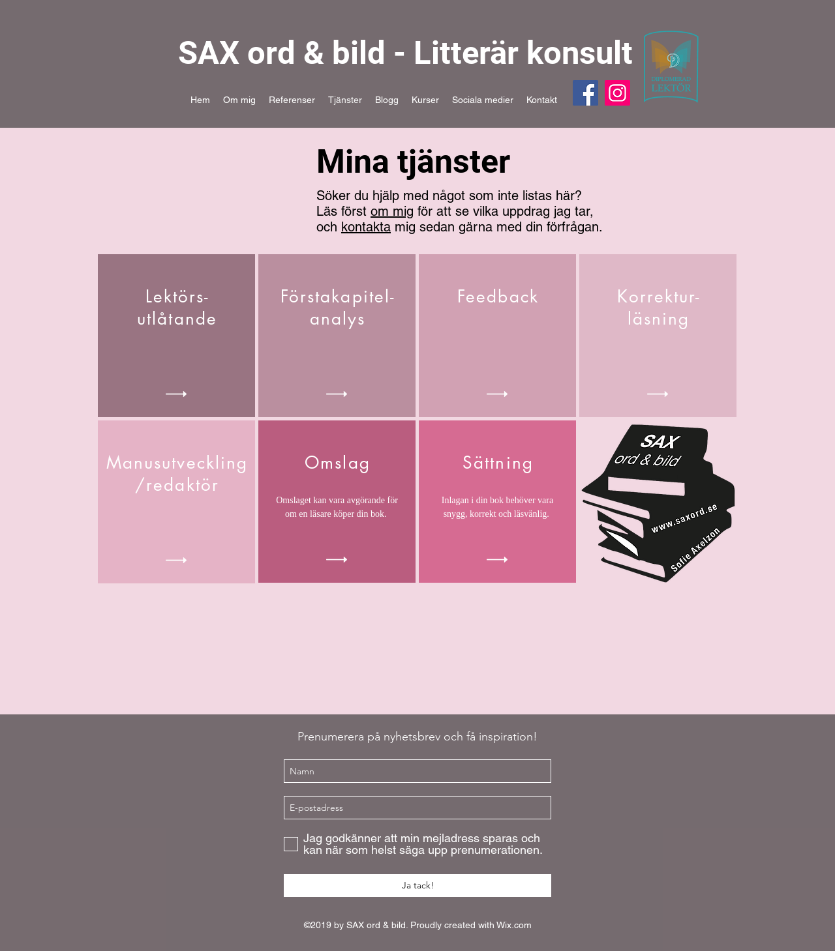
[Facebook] (585, 93)
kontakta (366, 227)
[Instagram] (617, 93)
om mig (392, 211)
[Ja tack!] (417, 885)
